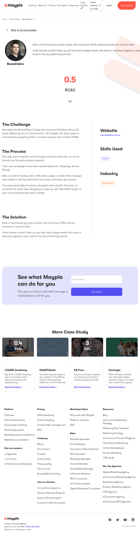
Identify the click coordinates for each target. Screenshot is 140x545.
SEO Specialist (77, 454)
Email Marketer (78, 444)
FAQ (72, 425)
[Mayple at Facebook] (110, 520)
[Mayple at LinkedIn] (133, 520)
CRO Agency (110, 491)
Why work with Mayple (82, 415)
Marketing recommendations (19, 434)
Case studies (44, 458)
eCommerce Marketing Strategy (115, 422)
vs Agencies (10, 454)
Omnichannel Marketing (115, 443)
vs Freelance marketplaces (18, 463)
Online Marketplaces (113, 448)
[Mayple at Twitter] (117, 520)
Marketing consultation (16, 439)
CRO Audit (108, 457)
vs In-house (10, 458)
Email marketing (45, 420)
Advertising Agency (113, 482)
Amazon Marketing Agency (117, 486)
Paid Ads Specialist (80, 439)
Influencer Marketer (80, 473)
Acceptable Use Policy (48, 473)
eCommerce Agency (113, 496)
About (40, 444)
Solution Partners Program (51, 492)
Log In (109, 5)
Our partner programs (48, 488)
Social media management (51, 425)
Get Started (126, 5)
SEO (39, 429)
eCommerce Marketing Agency (119, 477)
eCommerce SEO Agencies (117, 501)
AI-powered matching (15, 425)
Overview (9, 415)
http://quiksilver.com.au (110, 135)
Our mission (43, 449)
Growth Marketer (79, 463)
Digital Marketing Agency (116, 472)
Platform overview (79, 420)
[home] (13, 5)
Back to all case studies (24, 30)
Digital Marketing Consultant (85, 488)
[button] (33, 5)
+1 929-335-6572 (32, 527)
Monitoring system (14, 429)
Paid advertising (45, 415)
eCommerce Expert (80, 483)
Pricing (41, 409)
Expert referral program (49, 497)
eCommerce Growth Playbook (119, 438)
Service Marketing (112, 452)
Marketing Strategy (113, 433)
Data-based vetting (14, 420)
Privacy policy (44, 463)
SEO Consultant (78, 478)
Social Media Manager (81, 468)
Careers (41, 454)
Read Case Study (13, 387)
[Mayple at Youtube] (125, 520)
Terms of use (43, 468)
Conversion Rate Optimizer (84, 449)
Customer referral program (51, 502)
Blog (105, 415)
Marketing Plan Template (116, 428)
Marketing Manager (80, 458)
